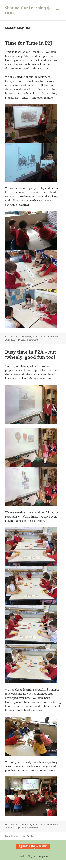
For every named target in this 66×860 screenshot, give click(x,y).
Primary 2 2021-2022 (34, 336)
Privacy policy (41, 856)
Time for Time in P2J (28, 43)
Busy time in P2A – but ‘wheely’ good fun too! (30, 354)
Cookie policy (25, 856)
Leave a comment (29, 339)
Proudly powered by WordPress (20, 836)
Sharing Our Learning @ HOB (27, 10)
